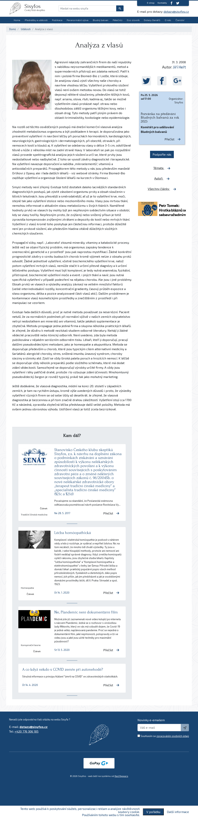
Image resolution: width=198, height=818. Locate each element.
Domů (12, 29)
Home (17, 20)
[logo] (17, 8)
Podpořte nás (162, 154)
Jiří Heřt (179, 67)
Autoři (162, 178)
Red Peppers (121, 776)
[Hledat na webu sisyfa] (87, 8)
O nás (168, 20)
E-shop (150, 3)
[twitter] (178, 3)
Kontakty (162, 3)
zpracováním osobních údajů (172, 736)
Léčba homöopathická (72, 532)
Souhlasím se (165, 736)
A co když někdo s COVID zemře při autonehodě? (62, 669)
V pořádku (153, 812)
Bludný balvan (100, 20)
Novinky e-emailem (151, 720)
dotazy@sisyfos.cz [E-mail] (176, 11)
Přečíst (111, 513)
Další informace (178, 811)
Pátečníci (117, 20)
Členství (180, 20)
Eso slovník (133, 20)
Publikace (57, 20)
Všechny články (162, 189)
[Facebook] (171, 3)
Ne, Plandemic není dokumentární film (86, 612)
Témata (161, 168)
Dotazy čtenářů (152, 20)
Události (26, 29)
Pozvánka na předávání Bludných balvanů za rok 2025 (160, 117)
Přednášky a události (36, 20)
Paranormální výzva (77, 20)
